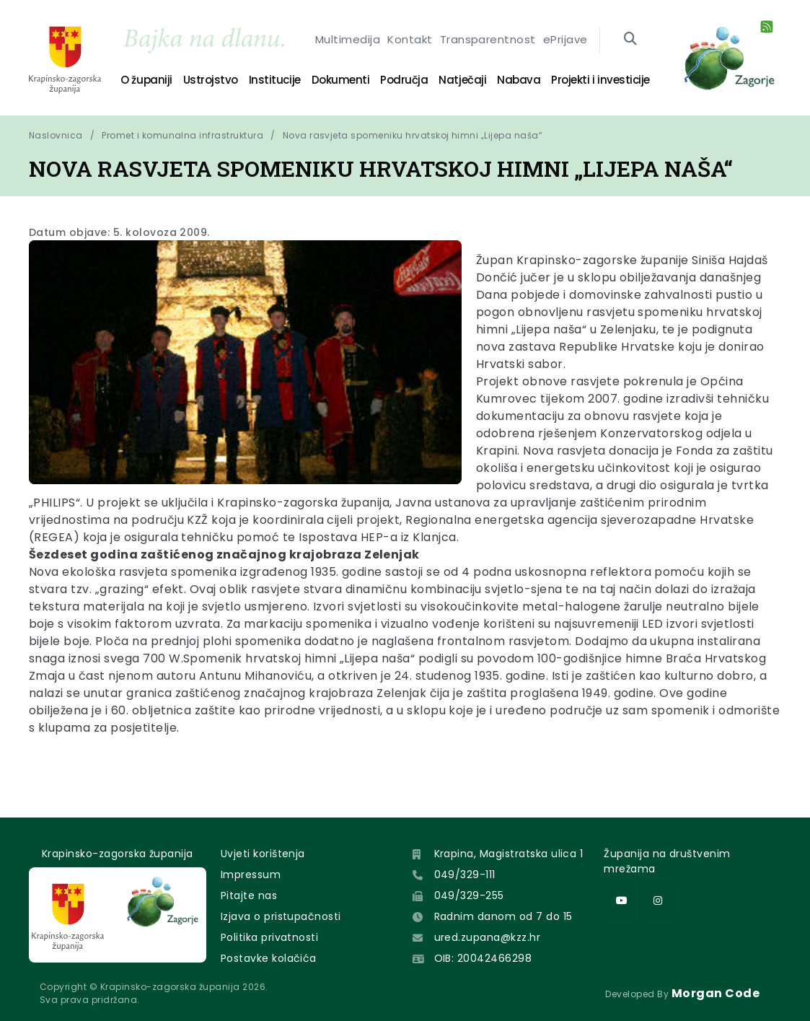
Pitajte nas (249, 895)
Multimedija (347, 40)
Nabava (518, 79)
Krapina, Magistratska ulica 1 (509, 853)
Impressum (251, 874)
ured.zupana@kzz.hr (487, 937)
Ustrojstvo (210, 79)
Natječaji (462, 79)
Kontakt (409, 40)
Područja (404, 79)
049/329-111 (465, 874)
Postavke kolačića (269, 958)
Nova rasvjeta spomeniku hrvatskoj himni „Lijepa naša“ (412, 135)
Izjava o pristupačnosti (281, 916)
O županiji (146, 79)
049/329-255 (469, 895)
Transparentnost (488, 40)
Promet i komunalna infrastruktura (182, 135)
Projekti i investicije (600, 79)
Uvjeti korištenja (263, 853)
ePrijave (565, 40)
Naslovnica (56, 135)
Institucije (275, 79)
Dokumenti (341, 79)
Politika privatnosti (270, 937)
